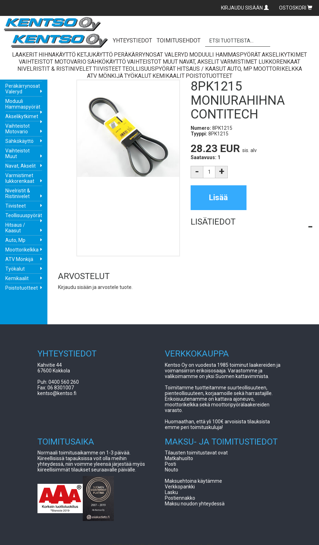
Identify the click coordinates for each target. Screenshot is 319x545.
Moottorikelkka (22, 250)
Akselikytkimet (21, 116)
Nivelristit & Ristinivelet (17, 193)
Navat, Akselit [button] (199, 61)
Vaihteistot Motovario (17, 128)
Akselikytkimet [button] (284, 54)
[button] (252, 221)
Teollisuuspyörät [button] (149, 68)
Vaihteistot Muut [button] (152, 61)
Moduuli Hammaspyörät (22, 104)
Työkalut (15, 269)
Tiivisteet (15, 206)
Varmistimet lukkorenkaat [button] (260, 61)
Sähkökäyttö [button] (106, 61)
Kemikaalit (17, 278)
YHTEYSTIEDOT (132, 40)
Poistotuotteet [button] (209, 76)
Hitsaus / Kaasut (15, 227)
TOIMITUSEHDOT (179, 40)
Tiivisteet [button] (107, 68)
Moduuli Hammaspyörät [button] (225, 54)
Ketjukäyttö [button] (95, 54)
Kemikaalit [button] (168, 76)
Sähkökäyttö (19, 141)
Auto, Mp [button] (239, 68)
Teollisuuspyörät (23, 215)
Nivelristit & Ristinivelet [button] (54, 68)
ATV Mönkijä (19, 259)
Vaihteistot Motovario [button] (52, 61)
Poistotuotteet (21, 288)
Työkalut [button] (137, 76)
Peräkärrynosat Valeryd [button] (151, 54)
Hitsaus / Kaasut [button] (201, 68)
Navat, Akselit (20, 166)
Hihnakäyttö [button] (57, 54)
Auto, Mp (15, 240)
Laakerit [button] (24, 54)
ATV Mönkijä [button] (105, 76)
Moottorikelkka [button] (277, 68)
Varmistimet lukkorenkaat (19, 178)
